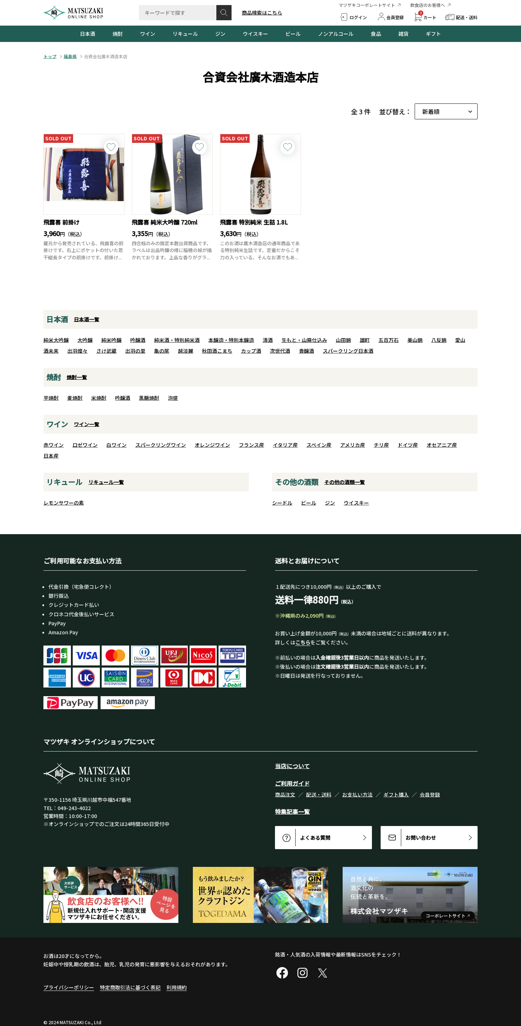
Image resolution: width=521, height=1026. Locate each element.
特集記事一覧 (292, 811)
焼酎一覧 (77, 377)
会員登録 (430, 794)
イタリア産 (285, 444)
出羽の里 (135, 350)
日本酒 (87, 33)
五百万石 (388, 339)
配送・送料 (318, 794)
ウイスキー (255, 33)
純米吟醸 (111, 339)
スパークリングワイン (160, 444)
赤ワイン (53, 444)
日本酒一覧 (86, 319)
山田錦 (343, 339)
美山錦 (415, 339)
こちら (302, 642)
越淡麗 (185, 350)
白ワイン (116, 444)
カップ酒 (251, 350)
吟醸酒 (137, 339)
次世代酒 (280, 350)
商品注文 (285, 794)
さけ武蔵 (106, 350)
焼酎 (118, 33)
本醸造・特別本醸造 (231, 339)
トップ (49, 56)
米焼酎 (98, 397)
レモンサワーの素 (63, 502)
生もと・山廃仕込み (304, 339)
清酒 (268, 339)
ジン (220, 33)
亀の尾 (161, 350)
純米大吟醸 (56, 339)
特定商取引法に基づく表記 (130, 987)
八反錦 (438, 339)
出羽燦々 (77, 350)
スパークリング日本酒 (348, 350)
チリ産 (381, 444)
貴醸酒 (306, 350)
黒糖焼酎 (149, 397)
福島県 (70, 56)
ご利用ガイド (292, 783)
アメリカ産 (352, 444)
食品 (376, 33)
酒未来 (51, 350)
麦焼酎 (74, 397)
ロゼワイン (85, 444)
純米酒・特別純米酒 (177, 339)
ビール (293, 33)
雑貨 (403, 33)
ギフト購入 (396, 794)
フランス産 (251, 444)
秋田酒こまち (217, 350)
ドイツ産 (408, 444)
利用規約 (176, 987)
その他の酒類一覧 (344, 482)
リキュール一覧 (106, 482)
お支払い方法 (357, 794)
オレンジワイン (212, 444)
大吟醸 (85, 339)
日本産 (51, 455)
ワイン (147, 33)
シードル (282, 502)
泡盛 (173, 397)
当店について (292, 766)
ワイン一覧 (86, 424)
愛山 (460, 339)
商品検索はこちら (262, 12)
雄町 (365, 339)
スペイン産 (318, 444)
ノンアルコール (335, 33)
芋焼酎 (51, 397)
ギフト (433, 33)
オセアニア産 (442, 444)
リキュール (185, 33)
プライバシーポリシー (68, 987)
